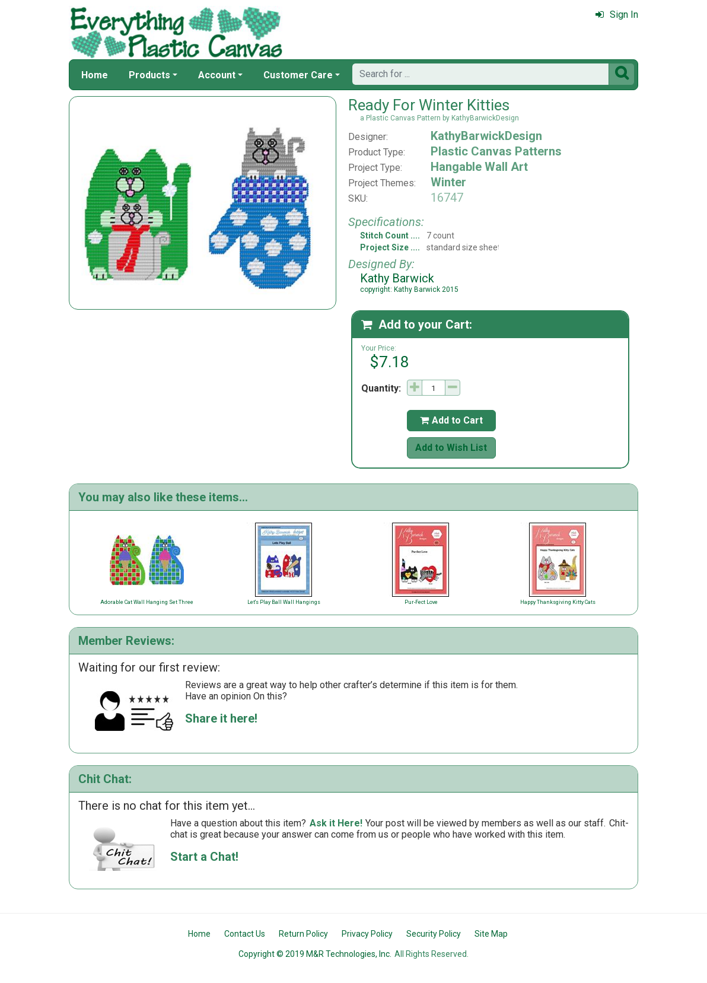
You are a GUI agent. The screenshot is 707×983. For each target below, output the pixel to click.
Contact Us (244, 934)
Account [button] (216, 75)
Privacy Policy (367, 934)
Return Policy (303, 934)
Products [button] (149, 75)
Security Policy (433, 934)
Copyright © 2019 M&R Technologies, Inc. (314, 954)
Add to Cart (451, 420)
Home (94, 75)
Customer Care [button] (298, 75)
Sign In (616, 14)
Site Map (491, 934)
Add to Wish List (451, 447)
